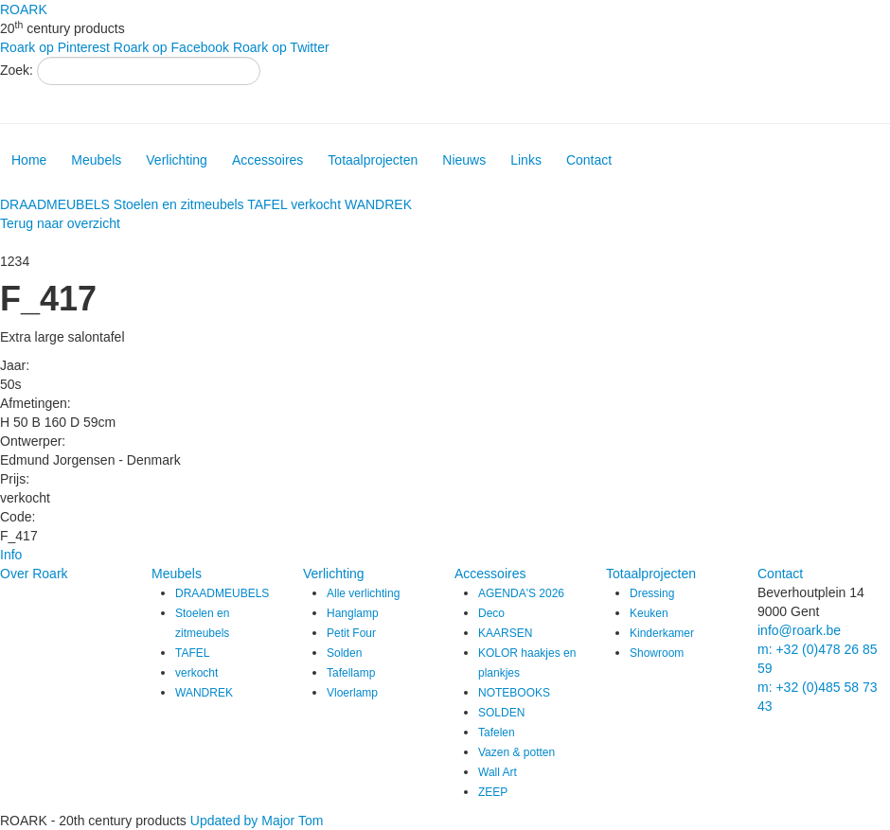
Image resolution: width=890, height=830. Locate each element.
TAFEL (267, 204)
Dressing (652, 593)
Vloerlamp (352, 692)
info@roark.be (799, 630)
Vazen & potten (516, 752)
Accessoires (267, 160)
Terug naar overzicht (60, 223)
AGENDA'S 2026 (521, 593)
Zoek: (16, 70)
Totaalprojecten (373, 160)
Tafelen (496, 732)
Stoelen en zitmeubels (179, 204)
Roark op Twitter (281, 47)
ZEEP (492, 792)
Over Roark (34, 573)
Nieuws (464, 160)
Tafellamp (351, 673)
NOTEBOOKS (514, 692)
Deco (491, 613)
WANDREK (378, 204)
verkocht (316, 204)
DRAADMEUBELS (55, 204)
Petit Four (351, 633)
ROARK (23, 9)
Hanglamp (353, 613)
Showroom (657, 653)
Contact (589, 160)
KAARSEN (505, 633)
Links (526, 160)
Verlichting (176, 160)
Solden (344, 653)
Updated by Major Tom (257, 820)
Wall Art (497, 772)
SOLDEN (501, 712)
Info (11, 554)
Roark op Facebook (171, 47)
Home (28, 160)
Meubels (96, 160)
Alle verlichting (363, 593)
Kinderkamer (662, 633)
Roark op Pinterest (55, 47)
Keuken (649, 613)
